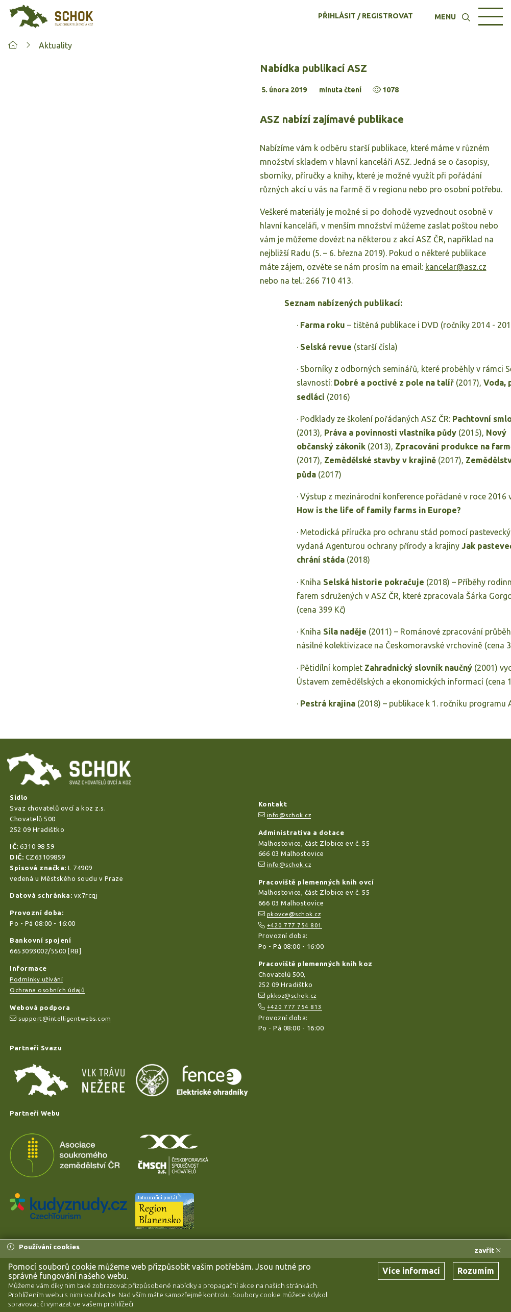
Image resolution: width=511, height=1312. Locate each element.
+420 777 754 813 (294, 1006)
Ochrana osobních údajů (47, 990)
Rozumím (475, 1270)
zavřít (487, 1250)
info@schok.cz (289, 815)
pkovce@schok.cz (294, 914)
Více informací (411, 1270)
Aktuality (55, 45)
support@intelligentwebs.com (64, 1018)
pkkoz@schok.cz (292, 995)
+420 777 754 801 (294, 925)
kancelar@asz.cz (455, 266)
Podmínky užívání (36, 979)
